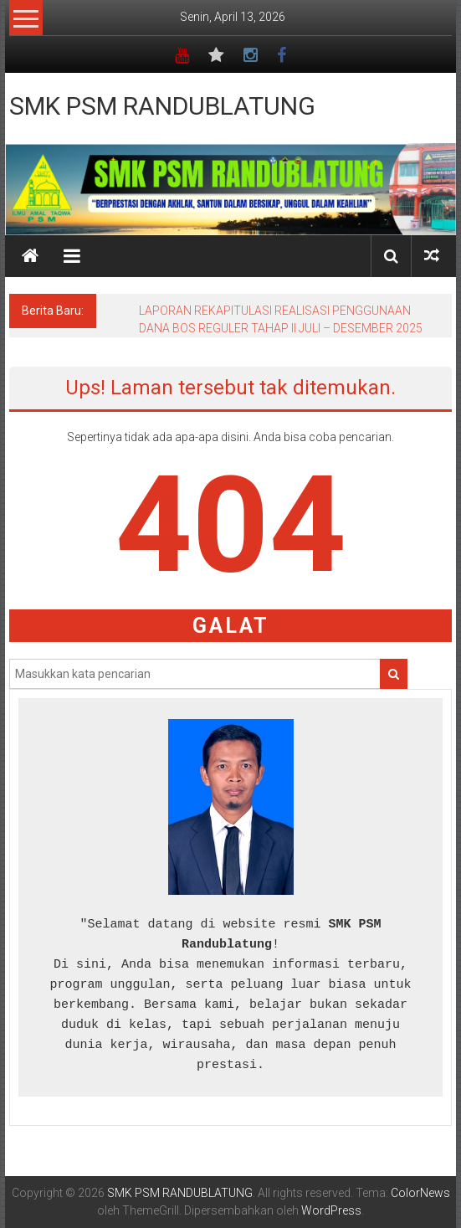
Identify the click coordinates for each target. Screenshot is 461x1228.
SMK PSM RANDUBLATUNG (162, 106)
